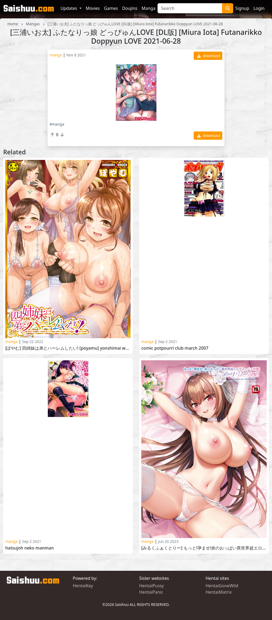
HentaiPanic (151, 592)
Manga (148, 8)
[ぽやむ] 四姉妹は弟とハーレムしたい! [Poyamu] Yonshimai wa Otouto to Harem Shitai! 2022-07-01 (68, 348)
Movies (93, 8)
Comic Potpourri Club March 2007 (174, 348)
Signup (242, 8)
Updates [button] (69, 8)
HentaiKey (83, 586)
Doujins (129, 8)
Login (259, 8)
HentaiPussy (151, 586)
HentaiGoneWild (222, 586)
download (208, 55)
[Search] (190, 8)
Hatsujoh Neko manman (29, 548)
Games (111, 8)
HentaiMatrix (219, 592)
